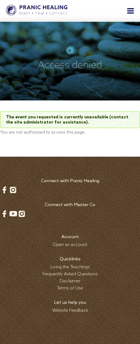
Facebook (4, 189)
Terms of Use (70, 288)
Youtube (13, 213)
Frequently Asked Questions (70, 274)
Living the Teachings (70, 267)
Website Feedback (70, 310)
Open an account (70, 244)
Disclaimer (70, 281)
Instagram (13, 189)
